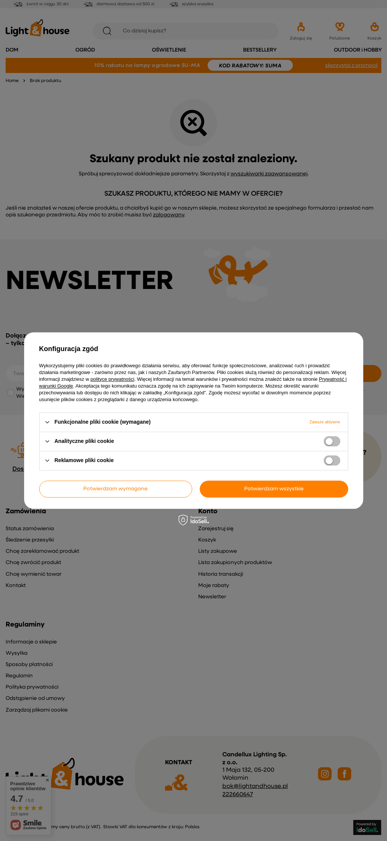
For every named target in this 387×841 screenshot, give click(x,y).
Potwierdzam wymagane (115, 488)
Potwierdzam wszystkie (274, 488)
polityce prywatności (112, 379)
